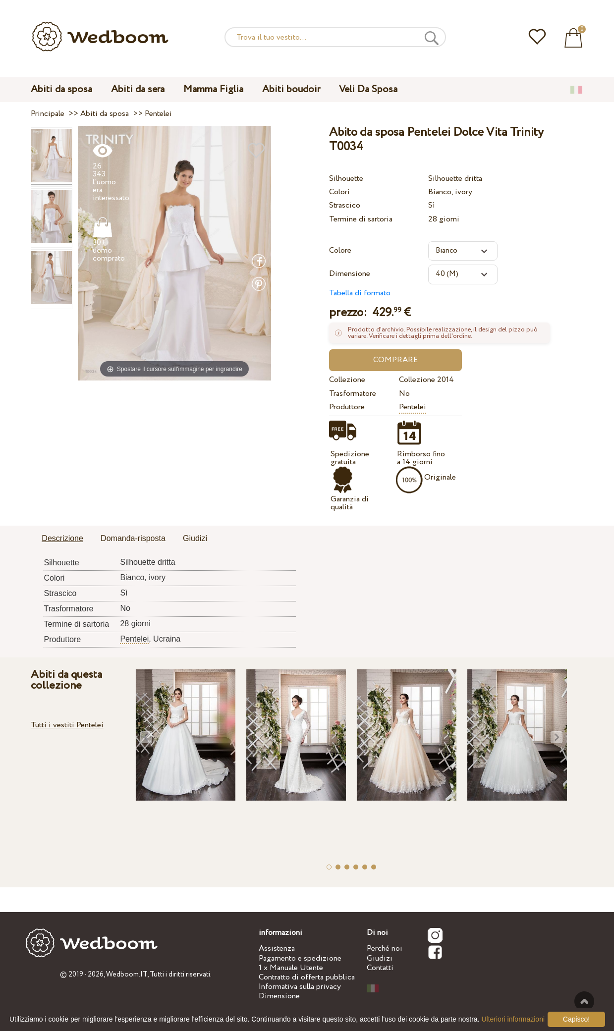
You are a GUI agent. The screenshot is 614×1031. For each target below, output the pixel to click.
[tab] (62, 539)
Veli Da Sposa (368, 89)
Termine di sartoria (360, 219)
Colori (339, 192)
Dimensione (349, 273)
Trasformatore (352, 393)
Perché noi (384, 948)
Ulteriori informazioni (513, 1019)
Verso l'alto (584, 1001)
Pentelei (412, 407)
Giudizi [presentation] (195, 538)
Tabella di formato (360, 293)
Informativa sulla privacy (300, 986)
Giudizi (379, 958)
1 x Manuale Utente (291, 968)
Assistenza (277, 948)
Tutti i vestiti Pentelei (67, 725)
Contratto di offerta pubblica (307, 977)
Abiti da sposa (61, 89)
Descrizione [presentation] (62, 538)
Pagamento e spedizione (300, 958)
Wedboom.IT (126, 974)
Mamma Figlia (213, 89)
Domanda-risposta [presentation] (133, 538)
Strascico (344, 205)
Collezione (347, 379)
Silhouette (346, 178)
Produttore (347, 407)
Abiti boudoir (291, 89)
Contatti (380, 968)
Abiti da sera (138, 89)
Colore (340, 250)
